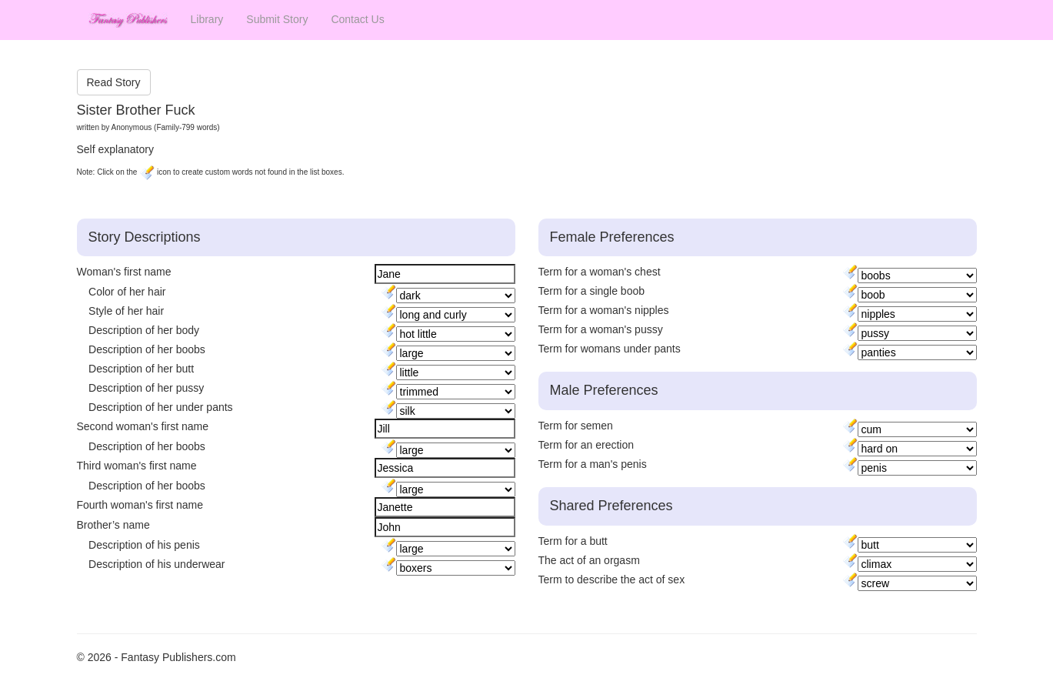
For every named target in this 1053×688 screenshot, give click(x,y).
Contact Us (357, 19)
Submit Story (277, 19)
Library (207, 19)
